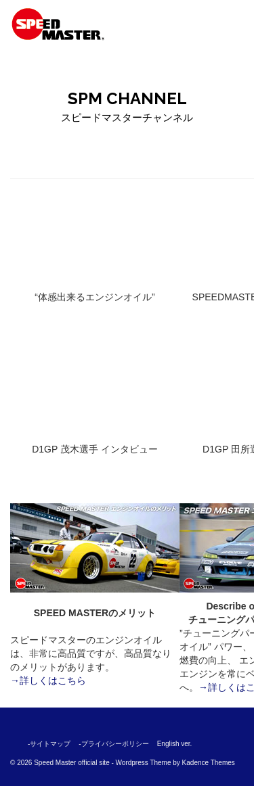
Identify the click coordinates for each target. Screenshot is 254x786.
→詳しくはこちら (48, 680)
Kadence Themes (208, 762)
